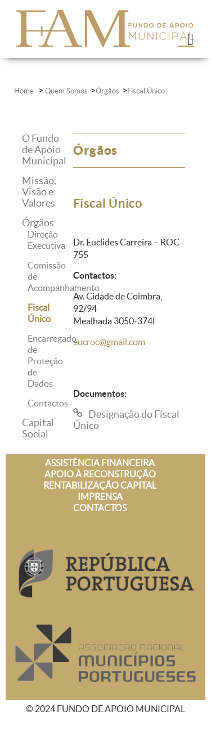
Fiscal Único (146, 91)
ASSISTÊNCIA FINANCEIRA (100, 463)
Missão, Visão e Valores (39, 192)
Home (24, 91)
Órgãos (107, 91)
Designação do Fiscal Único (126, 419)
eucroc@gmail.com (109, 342)
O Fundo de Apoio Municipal (44, 149)
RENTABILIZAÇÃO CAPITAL (99, 485)
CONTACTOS (100, 508)
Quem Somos (66, 91)
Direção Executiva (46, 240)
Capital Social (38, 428)
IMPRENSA (100, 496)
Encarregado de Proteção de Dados (52, 360)
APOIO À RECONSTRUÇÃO (100, 474)
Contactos (48, 403)
